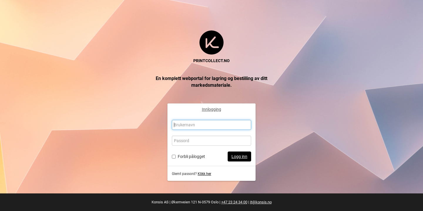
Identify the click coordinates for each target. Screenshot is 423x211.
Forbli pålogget (191, 156)
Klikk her (204, 174)
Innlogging (211, 109)
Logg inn (239, 156)
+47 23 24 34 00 (234, 202)
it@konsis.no (261, 202)
